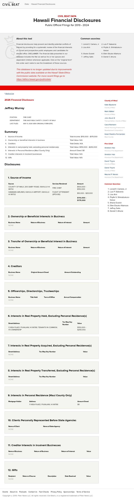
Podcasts (23, 492)
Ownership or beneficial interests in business (26, 140)
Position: (13, 117)
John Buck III (110, 118)
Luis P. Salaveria (109, 44)
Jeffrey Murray (14, 108)
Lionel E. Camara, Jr (91, 44)
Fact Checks (44, 492)
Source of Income (15, 136)
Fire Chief (109, 144)
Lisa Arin (86, 47)
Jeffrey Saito (88, 57)
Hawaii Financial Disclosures (43, 4)
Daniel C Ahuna (109, 57)
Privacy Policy (56, 492)
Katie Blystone (110, 105)
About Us (14, 492)
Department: (15, 120)
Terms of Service (83, 492)
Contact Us (32, 492)
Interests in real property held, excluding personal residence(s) (33, 147)
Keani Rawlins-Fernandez (115, 134)
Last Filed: (14, 123)
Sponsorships (69, 492)
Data (27, 4)
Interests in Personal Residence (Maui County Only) (29, 150)
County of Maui (111, 101)
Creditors (12, 143)
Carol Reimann (110, 125)
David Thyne (110, 161)
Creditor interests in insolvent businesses (25, 154)
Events (5, 492)
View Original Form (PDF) (43, 123)
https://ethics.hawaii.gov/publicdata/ (33, 79)
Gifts (10, 157)
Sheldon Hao (110, 148)
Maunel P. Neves (111, 174)
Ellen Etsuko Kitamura (112, 54)
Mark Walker (109, 111)
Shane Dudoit (88, 54)
